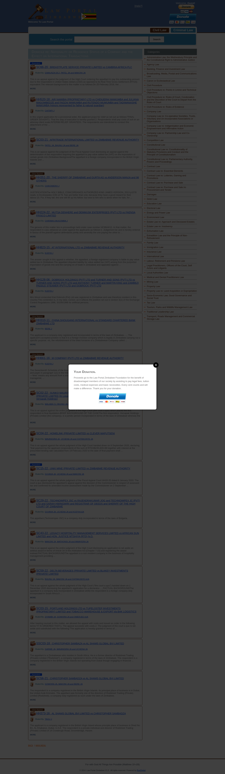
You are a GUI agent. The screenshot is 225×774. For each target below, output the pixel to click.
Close (156, 365)
